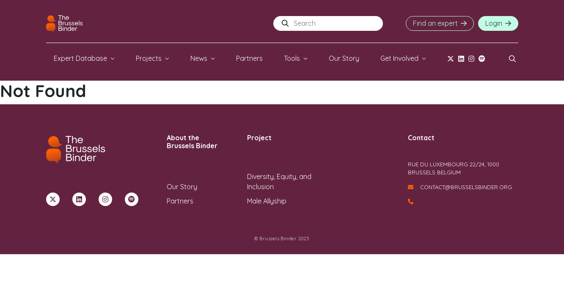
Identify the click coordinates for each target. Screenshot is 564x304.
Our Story (344, 58)
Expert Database (80, 58)
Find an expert (435, 23)
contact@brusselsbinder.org (460, 187)
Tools (292, 58)
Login (493, 23)
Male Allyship (266, 201)
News (198, 58)
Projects (149, 58)
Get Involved (399, 58)
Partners (249, 58)
